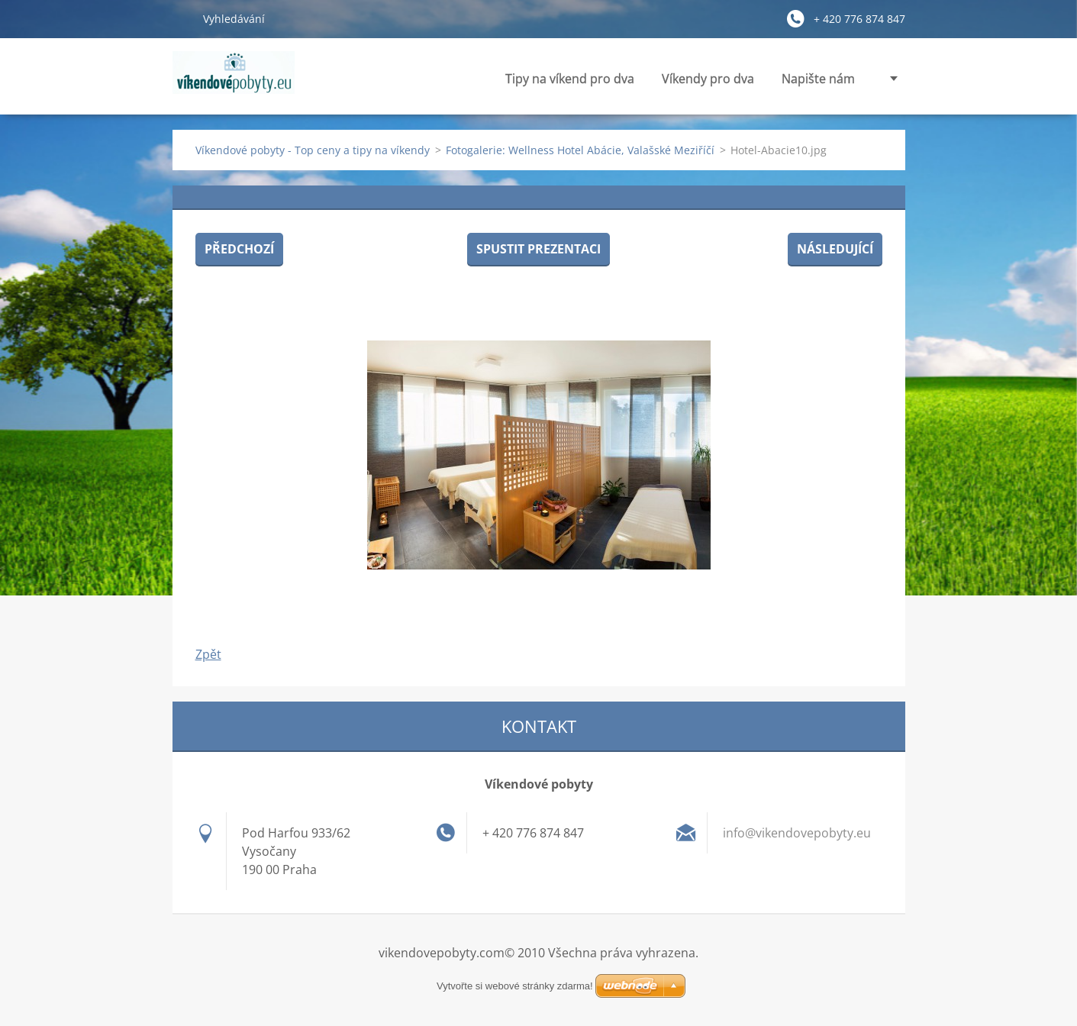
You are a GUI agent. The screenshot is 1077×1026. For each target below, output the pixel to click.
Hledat (182, 18)
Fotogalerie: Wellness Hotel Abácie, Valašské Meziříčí (580, 150)
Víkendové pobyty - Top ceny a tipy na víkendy (312, 150)
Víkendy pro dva (708, 78)
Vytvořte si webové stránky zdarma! (515, 986)
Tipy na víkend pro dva (569, 78)
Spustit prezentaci (538, 248)
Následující (835, 248)
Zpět (208, 654)
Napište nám (818, 78)
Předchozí (239, 248)
